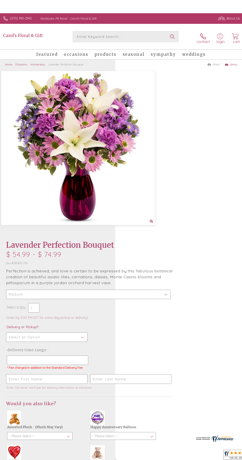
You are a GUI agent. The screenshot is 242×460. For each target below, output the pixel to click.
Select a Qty (131, 141)
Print (214, 62)
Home (8, 62)
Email (231, 62)
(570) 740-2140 (21, 18)
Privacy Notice (204, 456)
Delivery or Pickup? (138, 160)
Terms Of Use (180, 456)
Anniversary (37, 62)
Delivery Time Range (142, 183)
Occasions (21, 62)
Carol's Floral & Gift (23, 35)
